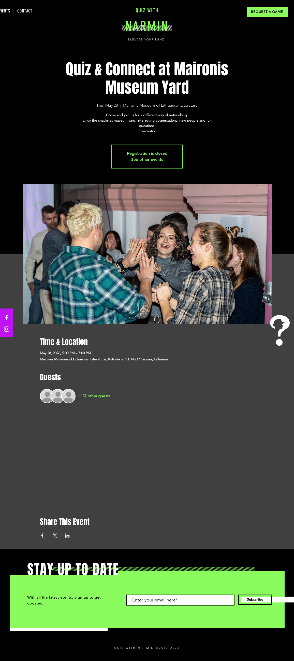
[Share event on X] (54, 535)
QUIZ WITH (147, 10)
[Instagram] (6, 329)
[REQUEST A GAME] (267, 12)
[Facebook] (6, 317)
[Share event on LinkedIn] (67, 535)
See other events (147, 159)
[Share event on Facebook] (42, 535)
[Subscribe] (255, 600)
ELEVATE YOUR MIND (147, 39)
